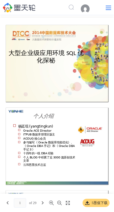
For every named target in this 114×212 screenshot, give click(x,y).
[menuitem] (88, 9)
